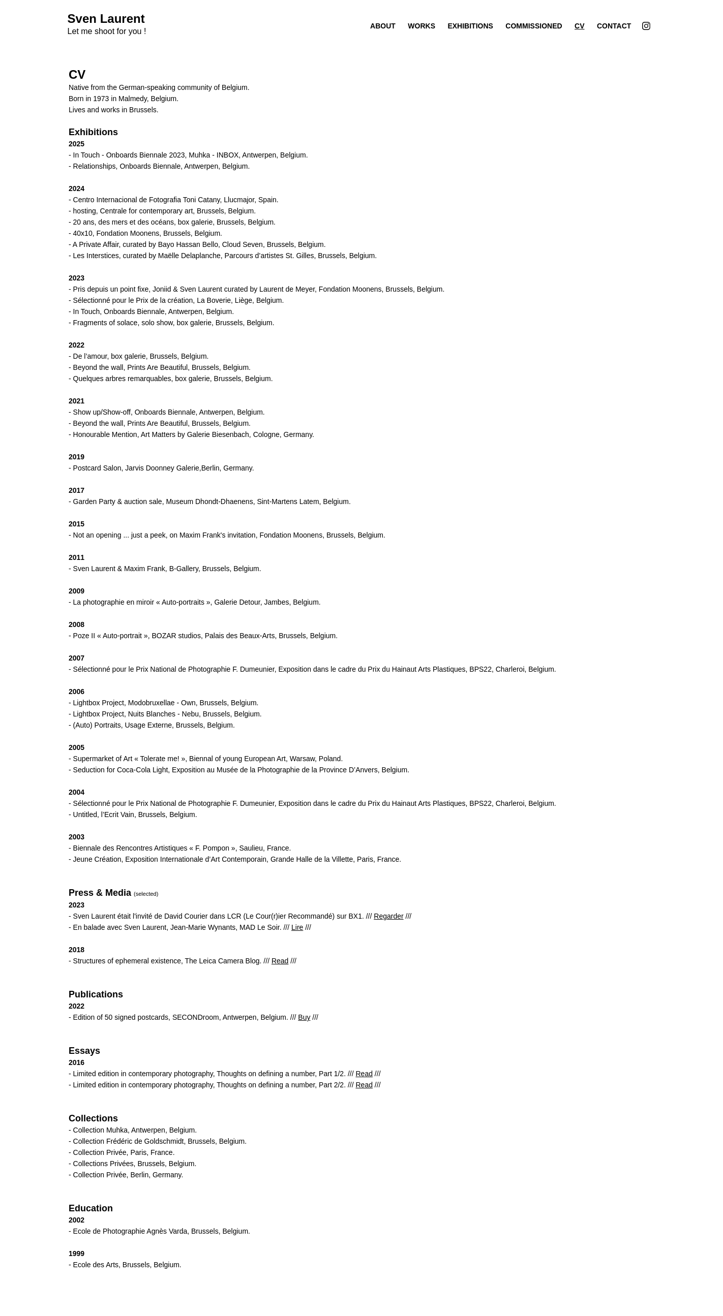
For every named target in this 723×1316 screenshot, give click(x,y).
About (383, 26)
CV (579, 26)
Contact (614, 26)
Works (421, 26)
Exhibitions (470, 26)
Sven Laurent (106, 18)
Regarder (388, 916)
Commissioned (533, 26)
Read (280, 961)
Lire (297, 927)
